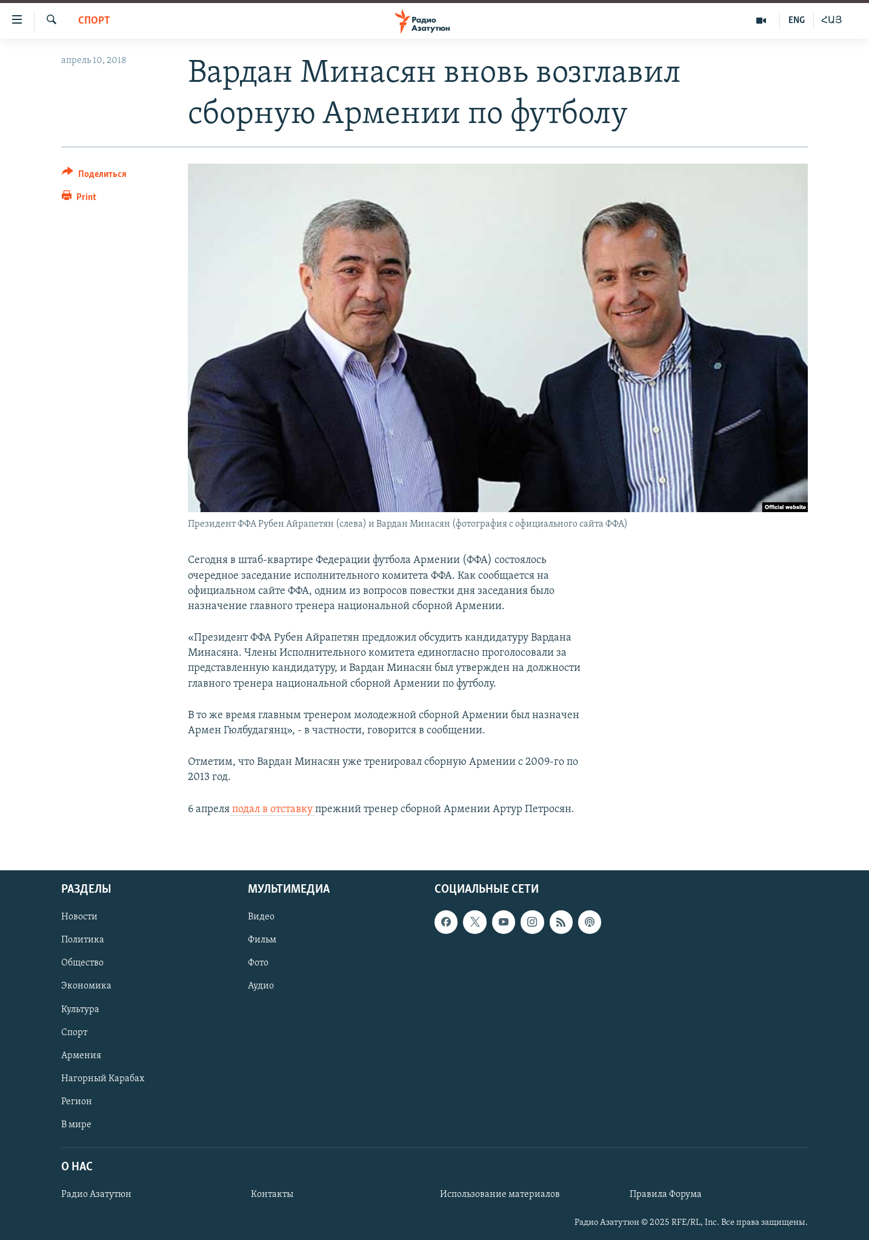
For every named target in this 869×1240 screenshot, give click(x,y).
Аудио (261, 986)
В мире (76, 1125)
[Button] (94, 176)
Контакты (272, 1194)
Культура (80, 1009)
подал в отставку (272, 809)
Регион (76, 1102)
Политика (82, 940)
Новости (79, 917)
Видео (261, 917)
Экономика (86, 986)
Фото (258, 963)
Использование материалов (500, 1194)
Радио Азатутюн (96, 1194)
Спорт (94, 21)
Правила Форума (666, 1194)
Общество (82, 963)
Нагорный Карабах (102, 1078)
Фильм (262, 940)
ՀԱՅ (831, 20)
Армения (81, 1055)
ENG (796, 20)
